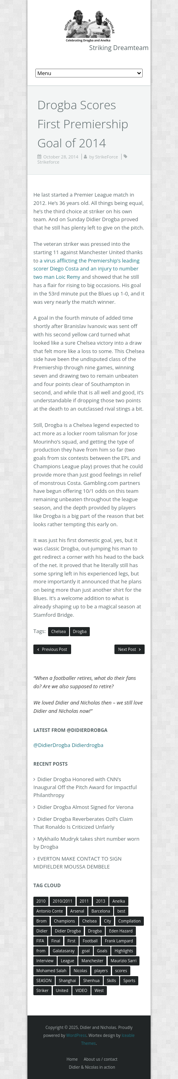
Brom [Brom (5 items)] (42, 921)
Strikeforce (48, 162)
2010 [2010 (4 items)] (41, 901)
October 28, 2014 (60, 157)
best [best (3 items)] (121, 911)
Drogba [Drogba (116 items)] (95, 931)
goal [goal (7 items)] (86, 951)
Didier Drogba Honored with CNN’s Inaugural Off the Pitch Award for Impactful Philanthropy (85, 787)
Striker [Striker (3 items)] (43, 990)
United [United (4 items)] (62, 990)
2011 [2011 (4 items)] (84, 901)
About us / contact (101, 1059)
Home (71, 1059)
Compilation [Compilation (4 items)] (129, 921)
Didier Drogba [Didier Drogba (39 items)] (68, 931)
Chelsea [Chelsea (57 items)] (89, 921)
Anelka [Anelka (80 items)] (118, 901)
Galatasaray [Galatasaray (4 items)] (64, 951)
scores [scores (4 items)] (121, 970)
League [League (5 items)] (67, 960)
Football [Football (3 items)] (90, 941)
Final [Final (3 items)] (55, 941)
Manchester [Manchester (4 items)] (92, 960)
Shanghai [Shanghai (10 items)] (67, 980)
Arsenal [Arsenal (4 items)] (77, 911)
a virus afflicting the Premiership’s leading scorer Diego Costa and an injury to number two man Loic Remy (86, 269)
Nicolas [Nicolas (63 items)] (80, 970)
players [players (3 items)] (101, 970)
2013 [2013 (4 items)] (100, 901)
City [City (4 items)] (107, 921)
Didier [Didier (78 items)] (42, 931)
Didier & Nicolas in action (92, 1067)
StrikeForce (106, 157)
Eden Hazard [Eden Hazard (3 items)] (120, 931)
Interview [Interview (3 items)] (45, 960)
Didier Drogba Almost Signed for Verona (85, 807)
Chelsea (58, 631)
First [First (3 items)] (71, 941)
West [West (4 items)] (99, 990)
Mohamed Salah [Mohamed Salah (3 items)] (52, 970)
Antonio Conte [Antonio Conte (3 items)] (50, 911)
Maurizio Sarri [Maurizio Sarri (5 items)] (124, 960)
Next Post (129, 649)
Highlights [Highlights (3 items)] (123, 951)
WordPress (76, 1035)
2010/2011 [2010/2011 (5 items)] (62, 901)
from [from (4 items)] (41, 951)
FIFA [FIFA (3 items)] (40, 941)
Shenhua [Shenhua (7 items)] (91, 980)
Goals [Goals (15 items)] (102, 951)
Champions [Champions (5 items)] (64, 921)
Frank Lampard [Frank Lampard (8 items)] (119, 941)
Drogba (80, 631)
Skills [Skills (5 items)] (111, 980)
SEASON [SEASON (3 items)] (44, 980)
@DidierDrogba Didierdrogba (68, 745)
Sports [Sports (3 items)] (129, 980)
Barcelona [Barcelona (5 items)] (100, 911)
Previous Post (52, 649)
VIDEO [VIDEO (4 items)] (81, 990)
